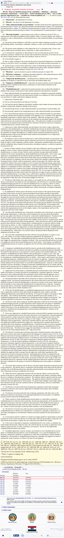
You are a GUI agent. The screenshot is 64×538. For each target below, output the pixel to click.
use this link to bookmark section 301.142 (15, 469)
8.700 (54, 34)
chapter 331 (17, 28)
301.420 (15, 384)
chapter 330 (45, 28)
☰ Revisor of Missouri (7, 1)
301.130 (38, 170)
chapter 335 (17, 26)
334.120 (55, 334)
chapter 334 (50, 26)
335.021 (36, 336)
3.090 (22, 501)
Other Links (7, 510)
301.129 (3, 202)
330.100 (14, 345)
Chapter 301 (9, 7)
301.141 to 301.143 (7, 17)
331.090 (16, 339)
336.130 (45, 341)
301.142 (2, 475)
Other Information (9, 507)
